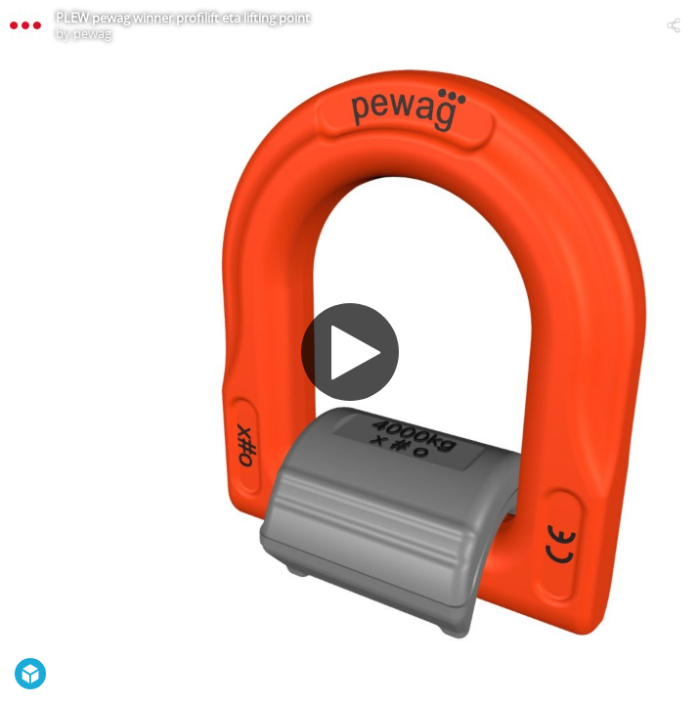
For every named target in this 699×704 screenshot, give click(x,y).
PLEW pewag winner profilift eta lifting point (183, 17)
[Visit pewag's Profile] (25, 25)
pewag (92, 33)
